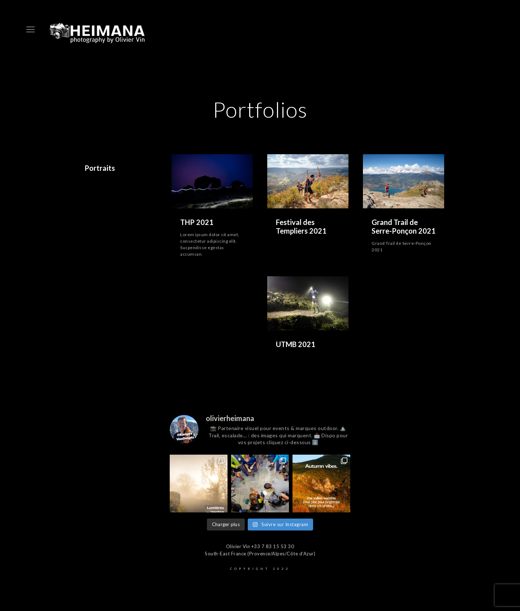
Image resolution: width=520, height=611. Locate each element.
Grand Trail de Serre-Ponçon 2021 (404, 226)
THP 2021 (196, 222)
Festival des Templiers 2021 (301, 226)
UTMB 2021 (295, 344)
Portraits (99, 168)
